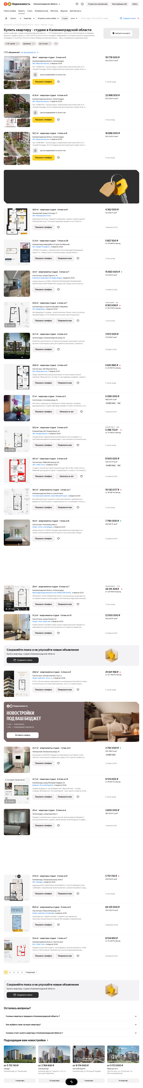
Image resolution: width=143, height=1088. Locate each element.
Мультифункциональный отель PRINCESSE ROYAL (51, 593)
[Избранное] (77, 4)
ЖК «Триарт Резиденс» (41, 247)
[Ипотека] (54, 11)
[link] (135, 4)
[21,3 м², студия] (18, 253)
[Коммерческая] (41, 11)
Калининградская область (42, 61)
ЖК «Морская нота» (40, 371)
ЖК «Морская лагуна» (40, 63)
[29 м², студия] (18, 599)
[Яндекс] (5, 4)
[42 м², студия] (18, 285)
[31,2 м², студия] (18, 628)
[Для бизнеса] (75, 11)
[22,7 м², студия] (18, 347)
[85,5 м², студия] (18, 920)
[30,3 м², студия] (18, 440)
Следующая (31, 972)
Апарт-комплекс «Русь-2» (42, 678)
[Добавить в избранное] (58, 82)
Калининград (37, 244)
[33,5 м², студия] (18, 316)
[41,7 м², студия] (18, 792)
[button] (82, 4)
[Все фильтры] (6, 18)
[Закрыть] (138, 18)
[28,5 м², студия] (18, 222)
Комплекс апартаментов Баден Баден (47, 278)
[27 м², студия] (18, 409)
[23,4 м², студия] (18, 951)
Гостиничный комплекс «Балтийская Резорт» (50, 496)
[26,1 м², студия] (18, 471)
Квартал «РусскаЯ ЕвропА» (43, 785)
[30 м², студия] (18, 534)
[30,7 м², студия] (18, 149)
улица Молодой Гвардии (52, 783)
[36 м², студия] (18, 74)
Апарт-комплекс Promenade (43, 913)
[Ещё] (56, 44)
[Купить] (21, 11)
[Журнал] (64, 11)
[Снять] (30, 11)
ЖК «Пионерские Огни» (41, 216)
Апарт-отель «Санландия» (42, 527)
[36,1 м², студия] (18, 502)
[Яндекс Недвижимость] (19, 4)
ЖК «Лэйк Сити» (38, 465)
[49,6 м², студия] (18, 685)
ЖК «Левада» (37, 882)
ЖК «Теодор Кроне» (40, 434)
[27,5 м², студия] (18, 889)
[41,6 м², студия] (18, 112)
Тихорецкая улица (50, 880)
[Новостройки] (10, 11)
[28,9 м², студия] (18, 378)
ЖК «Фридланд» (38, 309)
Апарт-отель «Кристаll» (41, 621)
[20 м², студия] (18, 823)
